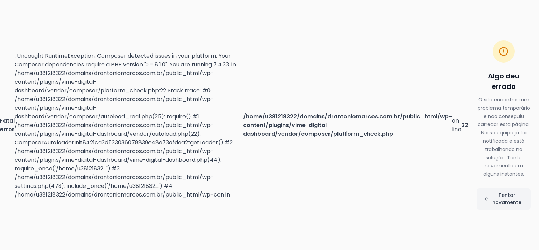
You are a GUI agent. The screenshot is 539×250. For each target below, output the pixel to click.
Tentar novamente (503, 199)
